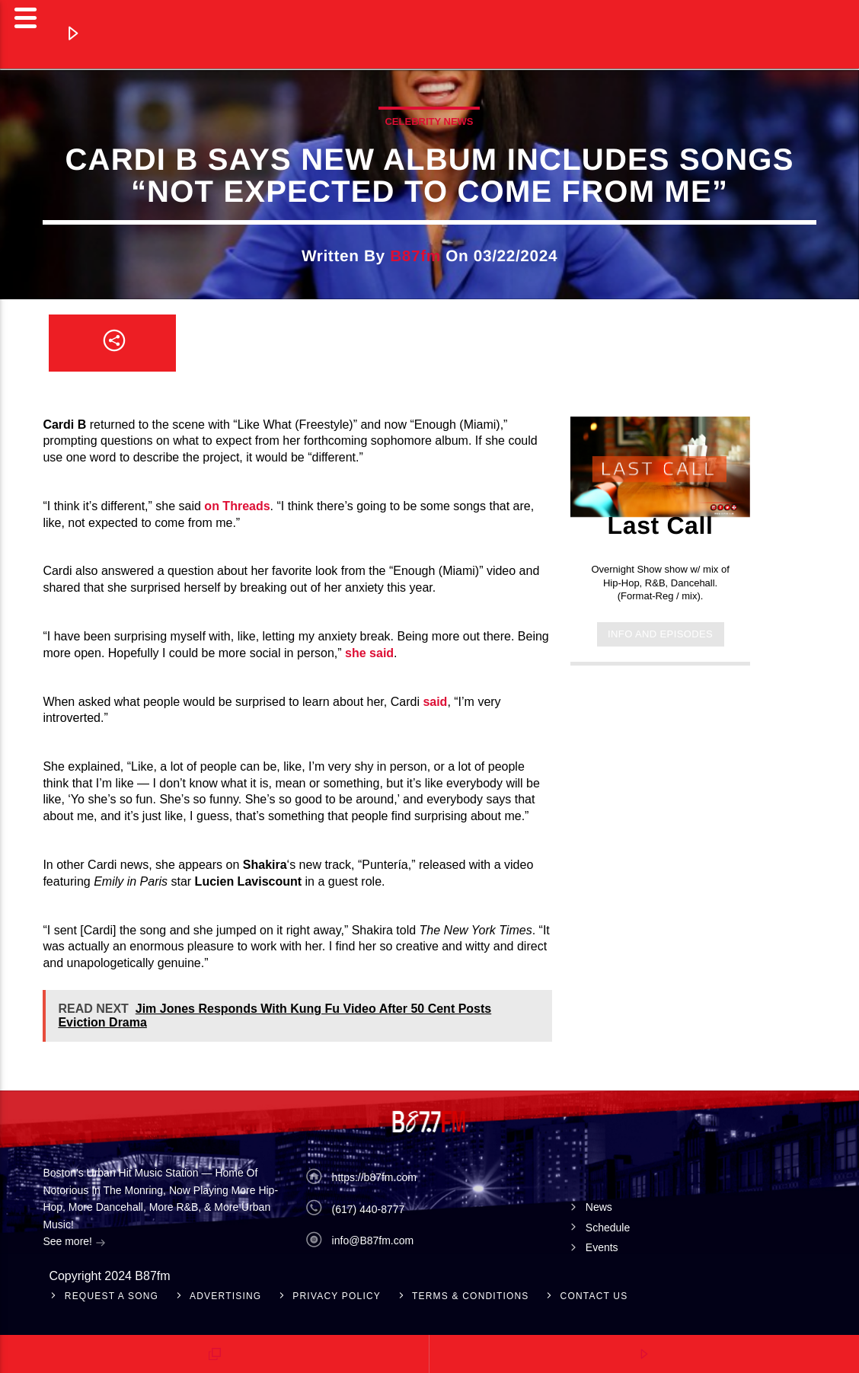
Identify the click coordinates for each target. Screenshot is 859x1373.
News (599, 1207)
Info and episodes (660, 634)
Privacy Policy (336, 1296)
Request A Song (111, 1296)
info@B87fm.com (373, 1240)
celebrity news (429, 121)
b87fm (415, 255)
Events (602, 1247)
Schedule (608, 1227)
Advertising (225, 1296)
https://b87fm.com (374, 1177)
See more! (74, 1242)
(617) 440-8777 (368, 1209)
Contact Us (594, 1296)
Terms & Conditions (470, 1296)
